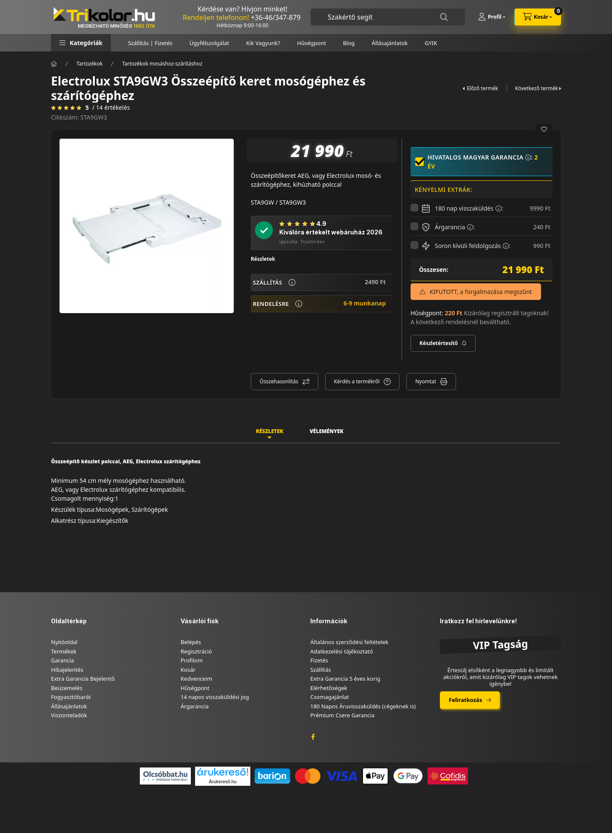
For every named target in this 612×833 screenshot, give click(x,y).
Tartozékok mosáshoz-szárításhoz (162, 63)
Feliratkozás (465, 700)
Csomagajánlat (329, 697)
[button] (81, 42)
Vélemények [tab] (326, 431)
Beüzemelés (66, 688)
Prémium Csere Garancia (342, 715)
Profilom (192, 660)
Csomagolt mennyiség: (83, 498)
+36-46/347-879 (275, 17)
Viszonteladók (69, 715)
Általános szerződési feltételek (349, 642)
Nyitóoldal (64, 642)
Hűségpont (311, 43)
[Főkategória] (54, 64)
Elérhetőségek (328, 688)
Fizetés (319, 660)
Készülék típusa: (73, 509)
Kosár (188, 669)
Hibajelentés (67, 669)
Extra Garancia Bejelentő (83, 678)
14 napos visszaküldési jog (215, 697)
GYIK (431, 43)
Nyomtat (425, 381)
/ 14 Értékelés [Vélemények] (111, 108)
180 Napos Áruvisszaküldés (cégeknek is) (363, 706)
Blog (349, 43)
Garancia (62, 660)
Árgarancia (195, 706)
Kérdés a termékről (357, 381)
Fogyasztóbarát (71, 697)
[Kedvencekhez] (544, 129)
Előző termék (482, 88)
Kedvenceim (196, 678)
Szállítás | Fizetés (150, 43)
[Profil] (491, 17)
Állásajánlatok (390, 43)
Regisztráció (196, 651)
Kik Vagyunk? (263, 43)
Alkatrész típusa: (74, 520)
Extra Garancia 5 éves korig (345, 678)
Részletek (263, 258)
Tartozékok (89, 63)
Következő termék (536, 88)
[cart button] (537, 17)
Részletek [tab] (269, 431)
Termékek (63, 651)
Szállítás (320, 669)
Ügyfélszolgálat (209, 43)
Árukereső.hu (222, 781)
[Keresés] (444, 17)
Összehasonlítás (279, 381)
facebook (312, 736)
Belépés (191, 642)
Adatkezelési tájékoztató (341, 651)
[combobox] (388, 17)
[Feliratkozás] (443, 343)
